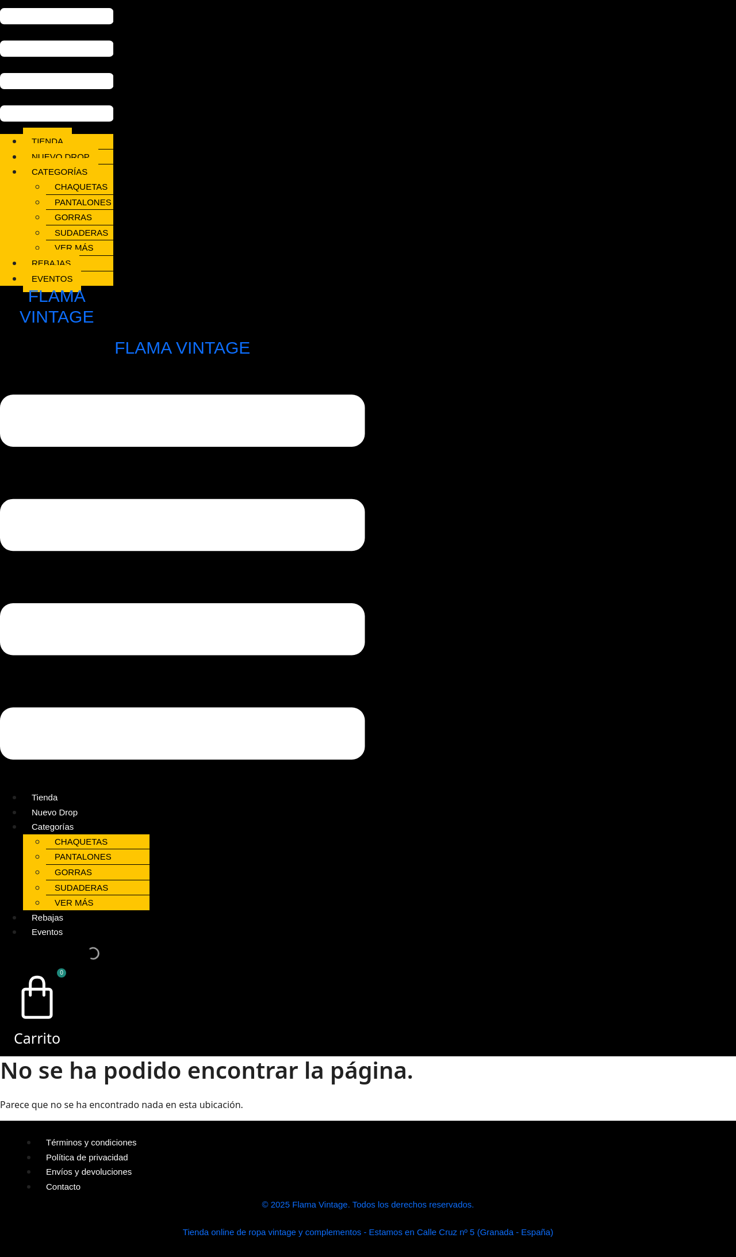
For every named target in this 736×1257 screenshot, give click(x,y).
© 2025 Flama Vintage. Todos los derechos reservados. (368, 1204)
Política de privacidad (87, 1157)
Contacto (63, 1186)
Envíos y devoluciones (89, 1171)
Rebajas (51, 263)
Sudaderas (81, 232)
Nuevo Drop (61, 157)
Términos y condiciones (91, 1142)
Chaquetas (81, 186)
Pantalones (83, 202)
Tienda (47, 141)
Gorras (73, 217)
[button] (56, 67)
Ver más (74, 247)
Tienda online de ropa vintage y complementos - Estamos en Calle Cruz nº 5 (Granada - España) (368, 1232)
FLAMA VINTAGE (182, 347)
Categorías (59, 172)
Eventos (52, 278)
